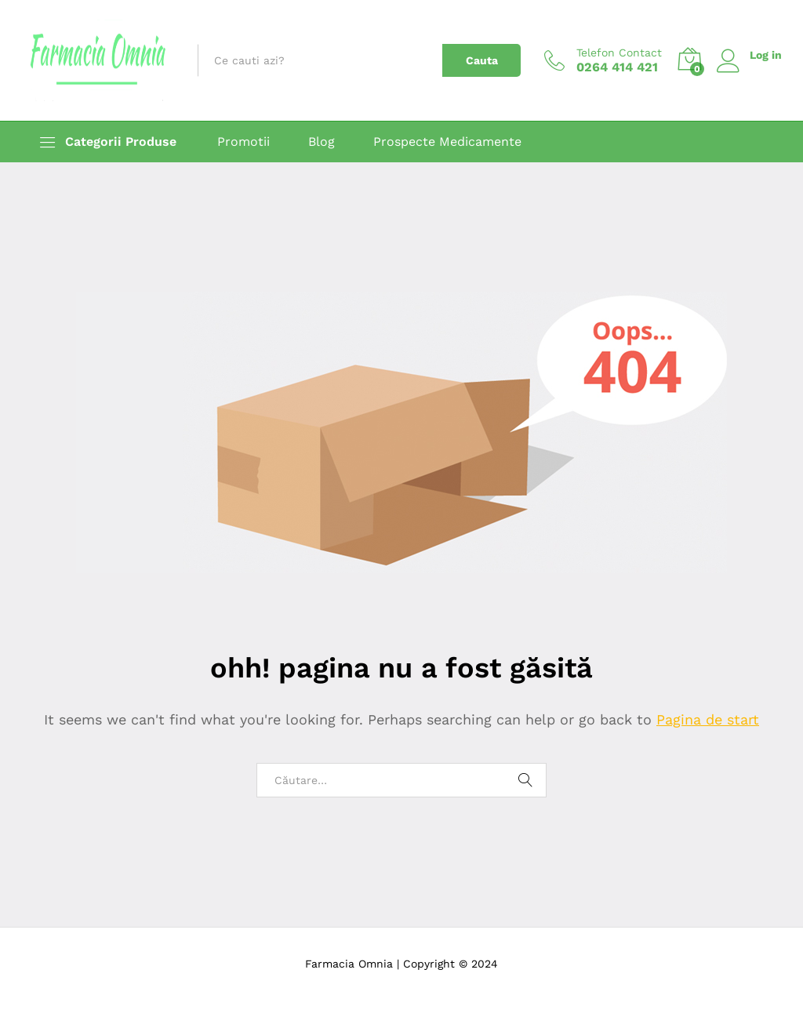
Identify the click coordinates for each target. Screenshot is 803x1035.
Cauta (482, 60)
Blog (321, 142)
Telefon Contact (619, 52)
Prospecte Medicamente (447, 142)
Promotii (243, 142)
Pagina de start (707, 719)
